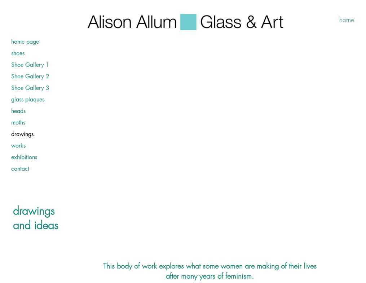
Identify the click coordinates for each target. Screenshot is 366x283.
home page (25, 41)
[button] (216, 147)
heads (18, 111)
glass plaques (27, 99)
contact (20, 169)
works (18, 145)
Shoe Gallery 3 (30, 88)
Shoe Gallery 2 (30, 76)
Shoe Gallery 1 (30, 65)
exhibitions (24, 157)
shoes (18, 53)
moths (18, 122)
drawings (22, 134)
